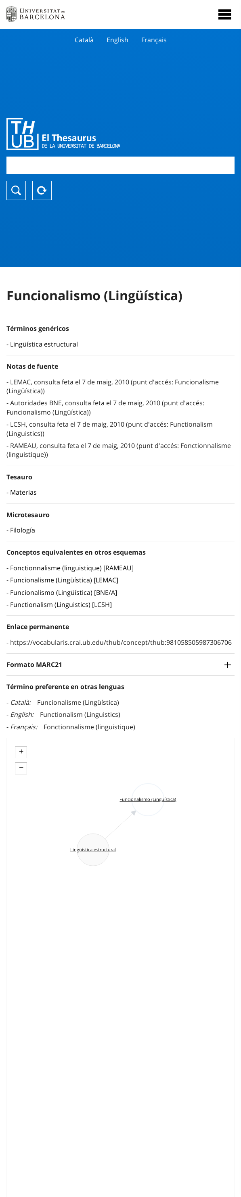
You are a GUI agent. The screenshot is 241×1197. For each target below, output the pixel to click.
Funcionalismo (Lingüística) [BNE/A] (63, 592)
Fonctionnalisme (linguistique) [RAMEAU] (72, 567)
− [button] (21, 767)
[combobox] (120, 165)
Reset (42, 190)
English (117, 39)
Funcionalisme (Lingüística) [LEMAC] (64, 580)
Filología (22, 530)
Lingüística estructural (44, 344)
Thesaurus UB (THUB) (86, 134)
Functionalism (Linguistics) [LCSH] (61, 604)
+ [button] (21, 751)
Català (84, 39)
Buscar (16, 190)
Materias (23, 492)
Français (154, 39)
